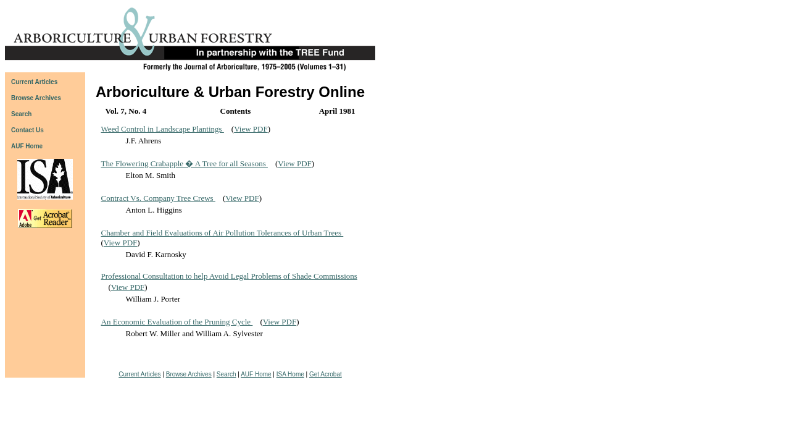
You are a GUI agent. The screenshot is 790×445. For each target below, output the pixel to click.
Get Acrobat (325, 374)
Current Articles (139, 374)
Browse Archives (189, 374)
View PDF (250, 129)
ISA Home (290, 374)
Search (226, 374)
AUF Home (27, 146)
